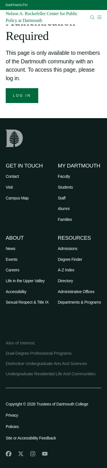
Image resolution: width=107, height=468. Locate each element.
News (10, 248)
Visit (9, 187)
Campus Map (17, 198)
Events (11, 259)
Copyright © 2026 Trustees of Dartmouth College (47, 404)
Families (65, 219)
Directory (65, 281)
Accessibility (16, 291)
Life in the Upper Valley (25, 281)
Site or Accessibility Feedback (31, 438)
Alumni (64, 208)
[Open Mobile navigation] (99, 17)
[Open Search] (92, 17)
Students (65, 187)
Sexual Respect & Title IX (27, 302)
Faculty (64, 176)
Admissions (68, 248)
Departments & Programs (79, 302)
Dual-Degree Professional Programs (39, 353)
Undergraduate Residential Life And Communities (51, 373)
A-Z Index (66, 270)
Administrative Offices (76, 291)
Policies (12, 426)
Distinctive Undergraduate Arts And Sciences (46, 363)
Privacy (12, 415)
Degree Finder (70, 259)
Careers (12, 270)
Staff (62, 198)
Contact (12, 176)
